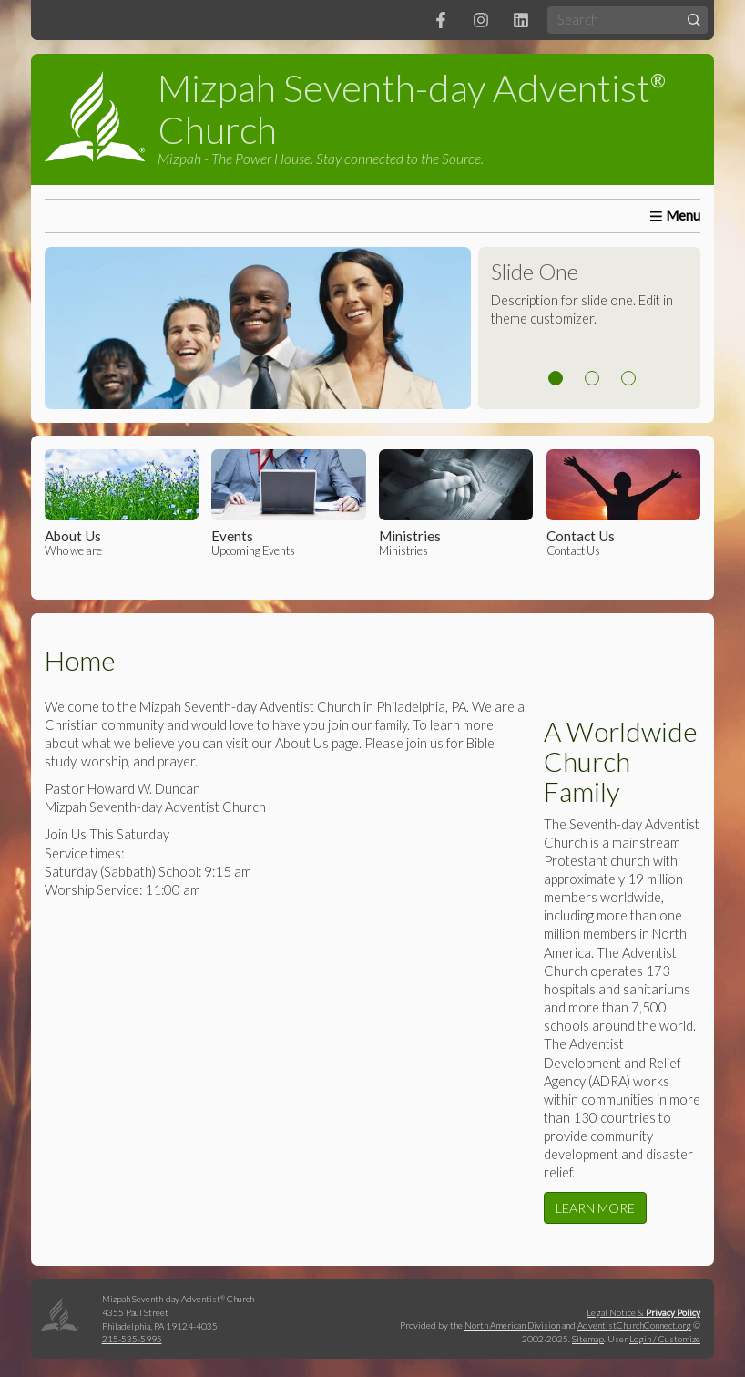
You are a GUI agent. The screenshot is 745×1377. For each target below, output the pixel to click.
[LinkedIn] (521, 20)
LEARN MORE (595, 1208)
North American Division (512, 1325)
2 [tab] (592, 378)
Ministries (456, 503)
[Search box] (627, 19)
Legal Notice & (643, 1312)
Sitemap (588, 1338)
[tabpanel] (373, 328)
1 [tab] (555, 378)
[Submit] (694, 19)
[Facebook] (441, 20)
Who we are (122, 503)
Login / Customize (664, 1338)
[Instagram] (481, 20)
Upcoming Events (288, 503)
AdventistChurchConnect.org (634, 1325)
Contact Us (623, 503)
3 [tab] (628, 378)
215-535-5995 (132, 1338)
